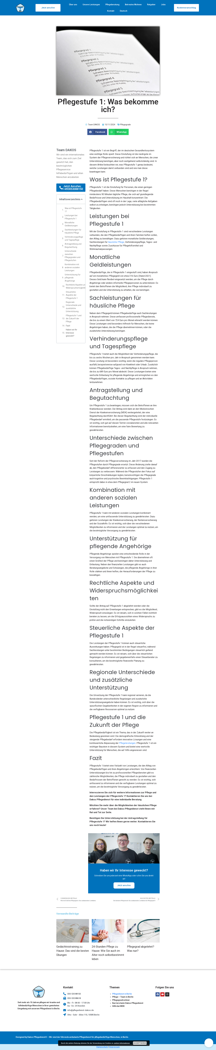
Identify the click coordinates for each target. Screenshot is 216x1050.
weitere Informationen (122, 1043)
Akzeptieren (140, 1043)
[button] (208, 1042)
